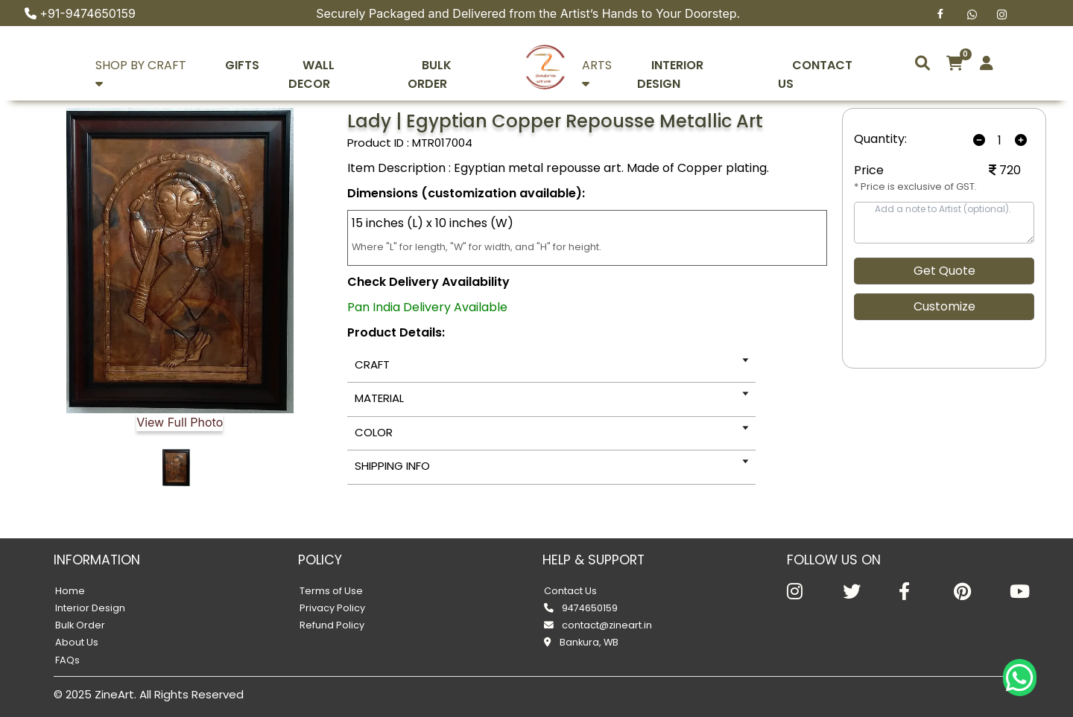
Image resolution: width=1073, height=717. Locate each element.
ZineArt (114, 694)
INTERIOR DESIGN (717, 65)
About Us (76, 642)
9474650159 (581, 608)
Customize (944, 306)
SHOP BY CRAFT (155, 65)
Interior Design (90, 608)
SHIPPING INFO (392, 466)
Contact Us (570, 590)
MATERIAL (379, 398)
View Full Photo (179, 422)
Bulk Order (80, 625)
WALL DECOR (342, 65)
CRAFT (372, 364)
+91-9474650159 (87, 13)
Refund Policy (332, 625)
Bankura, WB (581, 642)
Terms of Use (331, 590)
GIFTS (255, 65)
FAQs (67, 660)
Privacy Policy (332, 608)
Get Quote (944, 270)
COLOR (374, 432)
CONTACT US (838, 65)
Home (70, 590)
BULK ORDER (448, 65)
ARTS (615, 65)
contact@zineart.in (598, 625)
